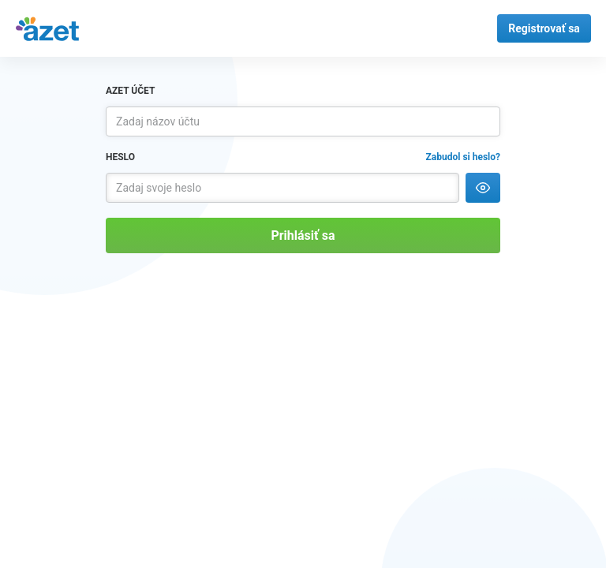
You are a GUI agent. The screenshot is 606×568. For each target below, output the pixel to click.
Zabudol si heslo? (463, 157)
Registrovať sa (544, 28)
